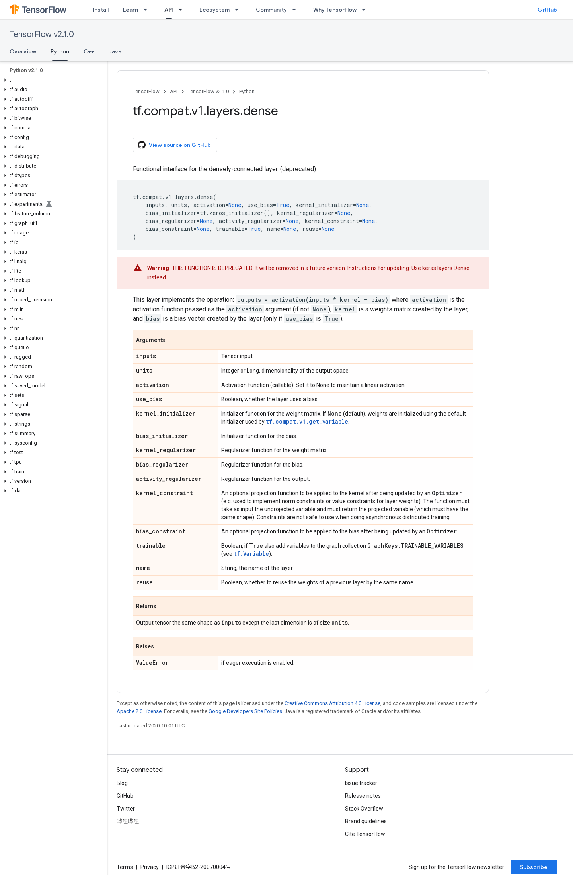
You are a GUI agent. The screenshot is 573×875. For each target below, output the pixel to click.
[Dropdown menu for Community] (296, 9)
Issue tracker (361, 783)
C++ (89, 51)
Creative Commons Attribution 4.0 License (332, 703)
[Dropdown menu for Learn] (147, 9)
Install (101, 9)
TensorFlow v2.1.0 (42, 34)
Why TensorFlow (335, 9)
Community (271, 9)
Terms (125, 867)
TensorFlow (146, 91)
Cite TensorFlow (365, 834)
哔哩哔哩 (128, 821)
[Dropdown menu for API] (182, 9)
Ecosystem (214, 9)
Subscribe (534, 867)
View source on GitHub (174, 145)
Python (247, 91)
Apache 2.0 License (139, 711)
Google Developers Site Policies (245, 711)
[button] (52, 80)
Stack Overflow (364, 808)
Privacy (149, 867)
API (173, 91)
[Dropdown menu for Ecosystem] (239, 9)
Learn (130, 9)
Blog (122, 783)
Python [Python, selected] (60, 51)
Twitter (126, 808)
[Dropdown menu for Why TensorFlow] (366, 9)
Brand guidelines (366, 821)
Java (115, 51)
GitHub (547, 9)
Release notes (363, 796)
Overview (23, 51)
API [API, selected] (168, 9)
